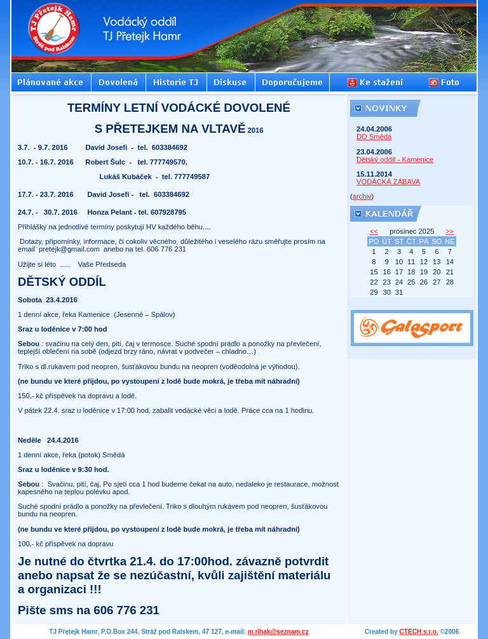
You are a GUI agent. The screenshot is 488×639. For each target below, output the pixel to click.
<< (374, 231)
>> (449, 231)
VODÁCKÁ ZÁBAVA (388, 181)
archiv (362, 196)
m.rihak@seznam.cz (278, 631)
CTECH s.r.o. (419, 631)
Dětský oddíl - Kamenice (394, 159)
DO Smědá (373, 136)
